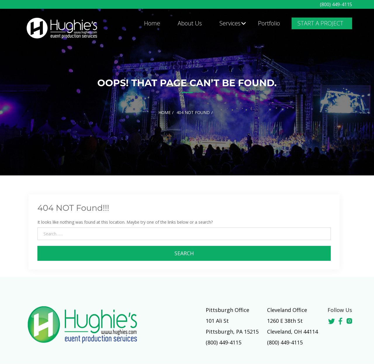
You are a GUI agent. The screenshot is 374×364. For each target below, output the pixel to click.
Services (229, 23)
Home (152, 23)
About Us (190, 23)
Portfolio (269, 23)
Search (184, 253)
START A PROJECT (320, 23)
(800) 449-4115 (336, 4)
